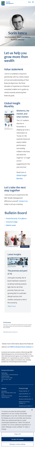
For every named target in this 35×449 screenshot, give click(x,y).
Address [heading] (3, 405)
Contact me (23, 218)
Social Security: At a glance (16, 235)
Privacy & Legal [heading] (23, 405)
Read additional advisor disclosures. (10, 348)
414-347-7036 (8, 394)
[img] (17, 34)
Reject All (17, 434)
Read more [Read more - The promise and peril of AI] (11, 323)
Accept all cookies (18, 439)
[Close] (32, 410)
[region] (17, 428)
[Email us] (2, 397)
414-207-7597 (7, 396)
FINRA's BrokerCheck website (21, 363)
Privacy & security (23, 407)
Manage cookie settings (17, 444)
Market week (11, 242)
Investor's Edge (11, 238)
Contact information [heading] (7, 387)
